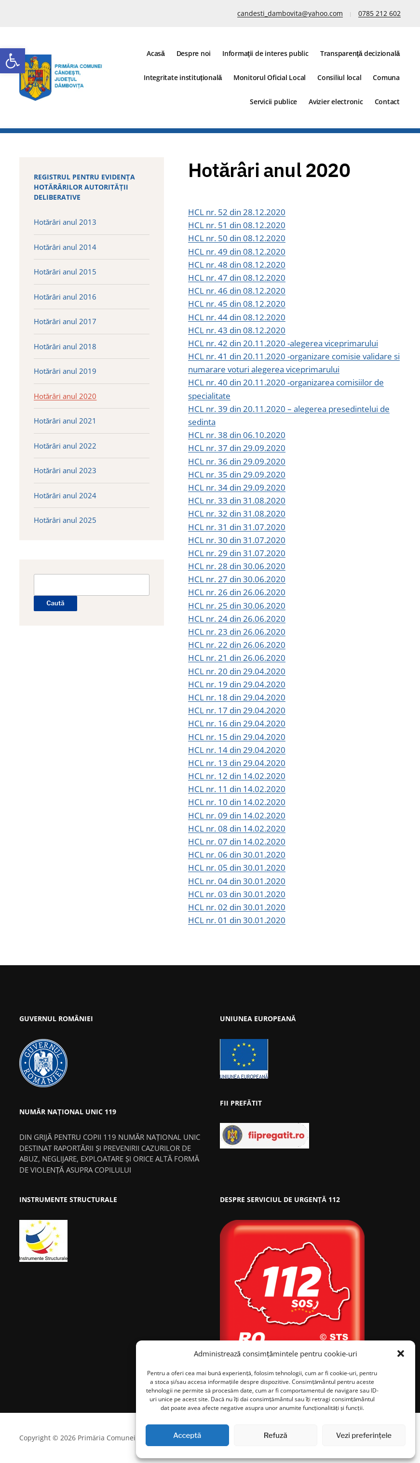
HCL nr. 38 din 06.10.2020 (236, 434)
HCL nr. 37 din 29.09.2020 (236, 447)
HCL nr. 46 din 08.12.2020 (236, 290)
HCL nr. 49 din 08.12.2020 (236, 251)
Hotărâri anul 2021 (65, 420)
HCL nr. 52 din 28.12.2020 (236, 212)
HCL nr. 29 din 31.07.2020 (236, 553)
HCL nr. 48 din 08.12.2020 (236, 264)
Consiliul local (339, 77)
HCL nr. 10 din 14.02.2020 (236, 801)
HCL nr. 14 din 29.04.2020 (236, 749)
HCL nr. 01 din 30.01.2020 (236, 920)
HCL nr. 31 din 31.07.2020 (236, 527)
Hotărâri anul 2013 (65, 222)
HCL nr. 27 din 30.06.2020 (236, 579)
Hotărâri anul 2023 (65, 470)
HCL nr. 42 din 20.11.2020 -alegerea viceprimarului (283, 343)
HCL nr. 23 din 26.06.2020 (236, 631)
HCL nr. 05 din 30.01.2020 (236, 867)
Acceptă (187, 1435)
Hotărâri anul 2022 (65, 446)
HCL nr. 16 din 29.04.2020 (236, 723)
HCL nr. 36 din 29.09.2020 (236, 461)
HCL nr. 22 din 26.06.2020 (236, 644)
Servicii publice (273, 101)
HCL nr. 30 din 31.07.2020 (236, 540)
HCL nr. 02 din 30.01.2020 (236, 907)
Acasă (156, 53)
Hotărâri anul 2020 (65, 396)
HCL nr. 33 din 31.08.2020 (236, 500)
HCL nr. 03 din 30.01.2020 (236, 894)
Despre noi (193, 53)
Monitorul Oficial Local (269, 77)
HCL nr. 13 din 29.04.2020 (236, 762)
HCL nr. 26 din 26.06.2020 (236, 592)
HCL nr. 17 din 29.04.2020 (236, 710)
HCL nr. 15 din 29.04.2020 (236, 736)
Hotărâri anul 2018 (65, 346)
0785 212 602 (379, 13)
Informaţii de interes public (265, 53)
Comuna (386, 77)
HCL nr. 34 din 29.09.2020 (236, 487)
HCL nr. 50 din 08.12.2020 (236, 238)
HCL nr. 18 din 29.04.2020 (236, 697)
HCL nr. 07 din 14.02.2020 (236, 841)
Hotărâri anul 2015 (65, 271)
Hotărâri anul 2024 (65, 495)
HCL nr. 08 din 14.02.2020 (236, 828)
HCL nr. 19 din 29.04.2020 (236, 684)
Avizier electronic (336, 101)
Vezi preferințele (364, 1435)
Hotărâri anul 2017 (65, 321)
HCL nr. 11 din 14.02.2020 (236, 788)
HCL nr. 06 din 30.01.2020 (236, 854)
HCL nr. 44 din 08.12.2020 (236, 317)
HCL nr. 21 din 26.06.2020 (236, 657)
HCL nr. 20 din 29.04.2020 (236, 671)
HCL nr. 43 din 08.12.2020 (236, 330)
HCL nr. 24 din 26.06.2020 (236, 618)
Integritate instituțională (183, 77)
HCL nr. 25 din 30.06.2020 (236, 605)
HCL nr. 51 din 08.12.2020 (236, 225)
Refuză (275, 1435)
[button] (12, 60)
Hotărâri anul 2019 (65, 371)
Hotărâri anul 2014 (65, 247)
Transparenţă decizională (360, 53)
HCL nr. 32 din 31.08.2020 (236, 513)
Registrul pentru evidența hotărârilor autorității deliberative (84, 187)
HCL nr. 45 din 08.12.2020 (236, 303)
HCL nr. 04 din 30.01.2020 (236, 881)
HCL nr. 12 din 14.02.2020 (236, 775)
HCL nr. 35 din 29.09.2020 (236, 474)
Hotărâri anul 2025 (65, 520)
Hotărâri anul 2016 (65, 296)
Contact (387, 101)
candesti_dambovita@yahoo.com (290, 13)
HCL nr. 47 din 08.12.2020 (236, 277)
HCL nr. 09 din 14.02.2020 (236, 815)
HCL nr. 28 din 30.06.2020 (236, 566)
